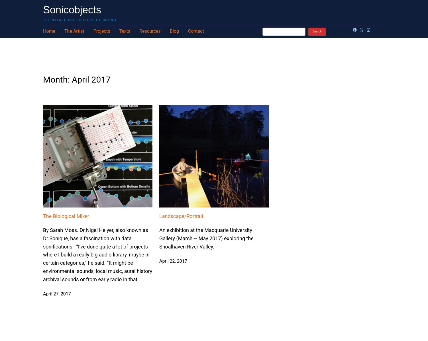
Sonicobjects (72, 10)
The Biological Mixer (66, 216)
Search (317, 31)
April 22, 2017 (173, 261)
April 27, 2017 (57, 294)
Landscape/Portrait (181, 216)
